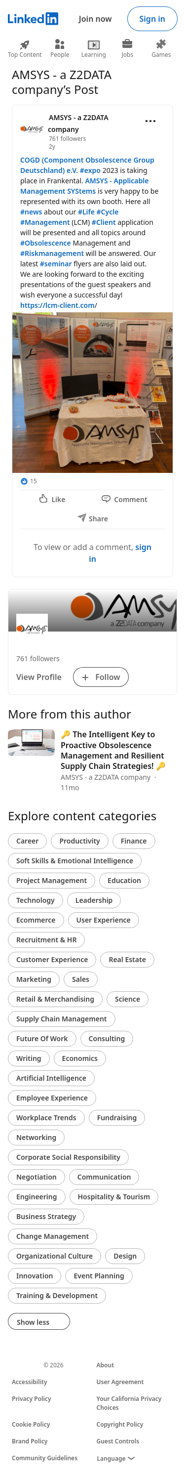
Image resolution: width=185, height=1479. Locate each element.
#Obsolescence (45, 243)
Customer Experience (52, 959)
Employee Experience (52, 1097)
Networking (36, 1137)
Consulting (107, 1038)
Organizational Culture (54, 1256)
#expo (90, 170)
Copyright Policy (120, 1424)
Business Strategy (46, 1216)
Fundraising (117, 1117)
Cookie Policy (31, 1424)
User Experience (103, 920)
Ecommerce (36, 920)
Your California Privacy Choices (129, 1403)
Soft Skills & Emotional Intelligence (74, 860)
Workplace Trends (46, 1117)
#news (31, 211)
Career (27, 840)
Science (127, 999)
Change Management (52, 1236)
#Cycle (108, 211)
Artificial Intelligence (51, 1078)
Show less (39, 1322)
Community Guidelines (44, 1458)
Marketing (33, 979)
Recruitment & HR (46, 939)
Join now (95, 18)
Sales (80, 979)
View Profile (39, 677)
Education (124, 880)
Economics (80, 1058)
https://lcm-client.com (57, 305)
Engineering (36, 1196)
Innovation (34, 1275)
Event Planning (99, 1275)
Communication (104, 1177)
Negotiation (36, 1177)
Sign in (152, 18)
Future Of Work (42, 1038)
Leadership (94, 900)
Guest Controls (118, 1441)
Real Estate (127, 959)
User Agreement (120, 1382)
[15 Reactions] (28, 481)
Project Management (51, 880)
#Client (104, 222)
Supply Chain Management (61, 1018)
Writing (28, 1058)
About (105, 1365)
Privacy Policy (31, 1398)
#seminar (56, 263)
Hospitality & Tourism (114, 1196)
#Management (45, 222)
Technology (35, 900)
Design (125, 1256)
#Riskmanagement (52, 253)
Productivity (79, 840)
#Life (86, 211)
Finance (134, 840)
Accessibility (29, 1382)
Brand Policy (29, 1441)
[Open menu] (150, 121)
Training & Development (57, 1295)
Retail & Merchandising (55, 999)
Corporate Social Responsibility (68, 1157)
